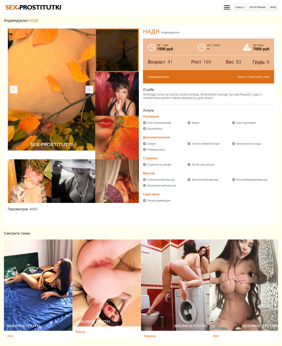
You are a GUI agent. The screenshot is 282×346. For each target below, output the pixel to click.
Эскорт (151, 143)
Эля (10, 336)
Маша (80, 332)
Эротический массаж (205, 179)
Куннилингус (155, 128)
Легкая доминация (158, 200)
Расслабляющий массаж (251, 179)
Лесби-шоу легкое (203, 164)
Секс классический (159, 122)
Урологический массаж (161, 185)
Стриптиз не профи (159, 164)
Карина (150, 336)
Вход (273, 7)
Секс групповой (246, 122)
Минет (196, 122)
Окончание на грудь (248, 143)
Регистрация (258, 7)
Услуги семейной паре (206, 143)
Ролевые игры (156, 149)
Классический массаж (161, 179)
